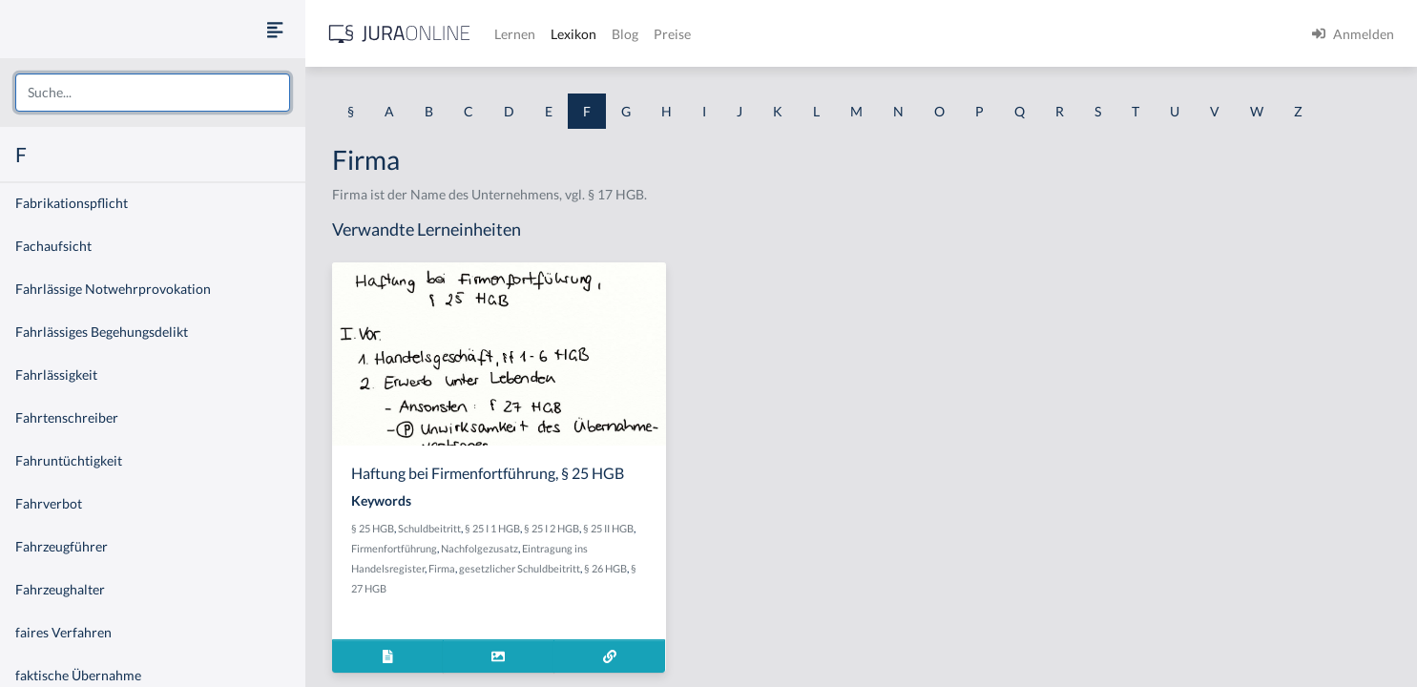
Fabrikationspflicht (71, 203)
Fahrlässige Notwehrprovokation (113, 289)
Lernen (514, 34)
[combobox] (152, 92)
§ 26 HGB (605, 568)
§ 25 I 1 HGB (492, 528)
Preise (672, 34)
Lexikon (573, 34)
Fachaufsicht (53, 246)
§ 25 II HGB (608, 528)
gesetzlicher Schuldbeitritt (519, 568)
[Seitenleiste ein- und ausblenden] (275, 29)
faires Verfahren (63, 632)
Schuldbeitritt (429, 528)
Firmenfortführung (394, 548)
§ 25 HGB (372, 528)
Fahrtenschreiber (66, 417)
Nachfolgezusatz (479, 548)
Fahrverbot (48, 503)
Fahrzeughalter (60, 589)
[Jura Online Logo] (399, 34)
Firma (441, 568)
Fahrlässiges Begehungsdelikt (101, 331)
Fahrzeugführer (61, 546)
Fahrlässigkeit (56, 374)
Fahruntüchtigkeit (68, 460)
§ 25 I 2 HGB (551, 528)
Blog (625, 34)
